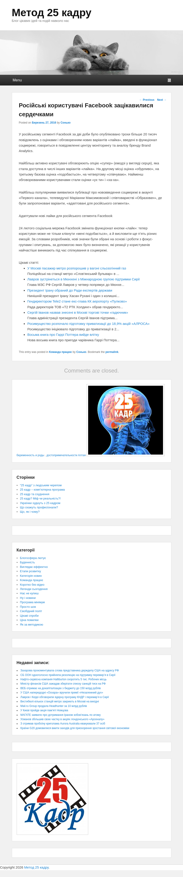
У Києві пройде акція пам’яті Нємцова (44, 710)
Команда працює (60, 352)
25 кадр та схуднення (34, 494)
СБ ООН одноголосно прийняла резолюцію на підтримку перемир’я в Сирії (68, 675)
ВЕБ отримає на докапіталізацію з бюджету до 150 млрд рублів (61, 688)
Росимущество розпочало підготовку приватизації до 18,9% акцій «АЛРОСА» (88, 324)
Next (161, 99)
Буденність (27, 562)
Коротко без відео (32, 584)
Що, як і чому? (30, 511)
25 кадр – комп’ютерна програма (42, 489)
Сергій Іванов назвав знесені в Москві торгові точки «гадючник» (77, 312)
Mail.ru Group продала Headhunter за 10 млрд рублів (54, 706)
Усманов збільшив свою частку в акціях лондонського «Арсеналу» (63, 719)
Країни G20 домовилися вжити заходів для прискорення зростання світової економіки (75, 728)
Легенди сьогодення (34, 589)
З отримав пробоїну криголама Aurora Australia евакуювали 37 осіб (63, 723)
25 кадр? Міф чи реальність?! (40, 498)
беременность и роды (30, 455)
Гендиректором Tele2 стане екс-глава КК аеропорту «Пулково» (77, 301)
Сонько (66, 122)
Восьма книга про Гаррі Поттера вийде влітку (63, 334)
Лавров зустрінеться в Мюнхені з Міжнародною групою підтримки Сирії (83, 279)
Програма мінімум (32, 602)
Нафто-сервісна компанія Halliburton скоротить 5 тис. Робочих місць (64, 679)
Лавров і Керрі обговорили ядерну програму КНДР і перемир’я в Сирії (65, 697)
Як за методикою (31, 624)
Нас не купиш (29, 593)
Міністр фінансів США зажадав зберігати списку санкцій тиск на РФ (63, 683)
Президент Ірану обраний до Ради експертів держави (69, 290)
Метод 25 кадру (52, 12)
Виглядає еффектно (34, 567)
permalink (112, 352)
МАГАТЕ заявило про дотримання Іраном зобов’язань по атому (61, 715)
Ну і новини (28, 598)
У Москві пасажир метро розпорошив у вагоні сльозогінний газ (76, 268)
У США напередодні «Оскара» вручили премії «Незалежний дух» (62, 692)
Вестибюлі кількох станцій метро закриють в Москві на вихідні (60, 701)
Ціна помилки (29, 620)
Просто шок (28, 606)
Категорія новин (31, 575)
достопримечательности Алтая (66, 455)
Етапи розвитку (30, 571)
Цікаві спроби (29, 615)
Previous (146, 99)
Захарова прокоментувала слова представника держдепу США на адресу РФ (70, 670)
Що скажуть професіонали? (39, 507)
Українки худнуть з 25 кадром (40, 503)
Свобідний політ (31, 611)
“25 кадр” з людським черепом (41, 485)
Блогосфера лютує (33, 558)
